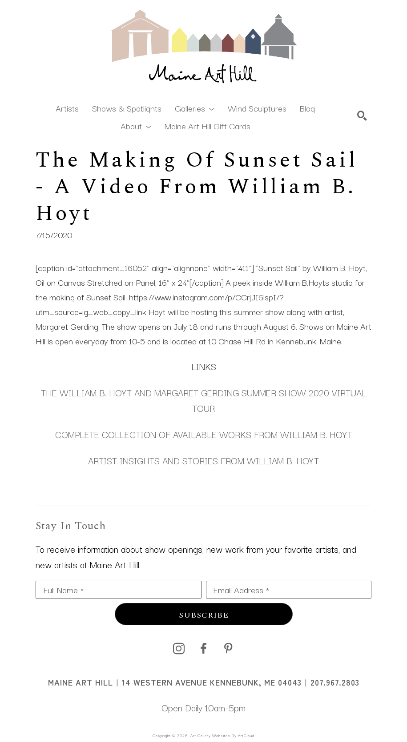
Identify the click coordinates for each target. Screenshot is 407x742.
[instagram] (179, 648)
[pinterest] (228, 648)
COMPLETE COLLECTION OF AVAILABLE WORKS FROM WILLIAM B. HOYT (203, 434)
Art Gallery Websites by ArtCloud (222, 735)
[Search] (362, 115)
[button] (194, 107)
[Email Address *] (289, 589)
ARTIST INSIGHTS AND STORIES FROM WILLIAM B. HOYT (203, 460)
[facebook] (204, 648)
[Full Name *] (118, 589)
